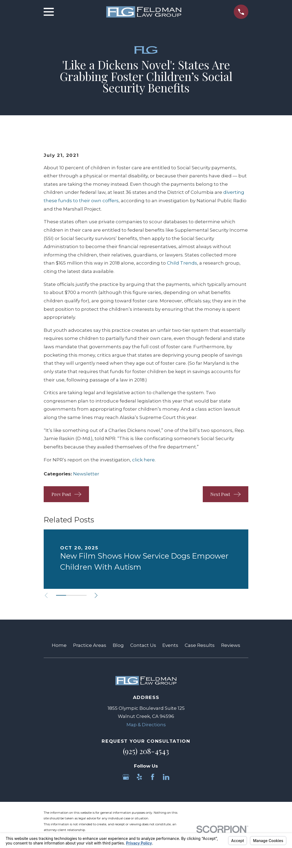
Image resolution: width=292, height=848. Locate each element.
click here (143, 459)
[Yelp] (139, 777)
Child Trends (182, 263)
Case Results (200, 645)
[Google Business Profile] (126, 777)
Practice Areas (89, 645)
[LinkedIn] (166, 777)
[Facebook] (152, 777)
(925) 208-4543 (146, 751)
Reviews (230, 645)
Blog (118, 645)
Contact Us (143, 645)
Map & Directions (146, 724)
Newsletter (86, 474)
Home (59, 645)
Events (170, 645)
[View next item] (96, 595)
